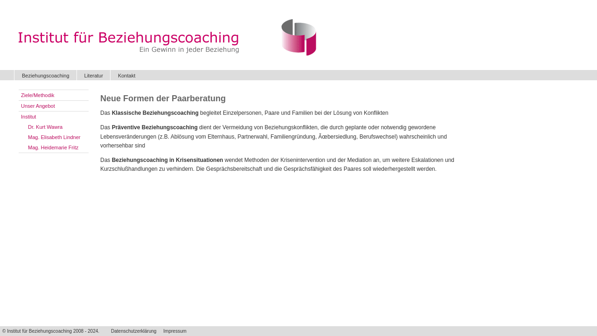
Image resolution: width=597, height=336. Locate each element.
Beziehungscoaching (45, 75)
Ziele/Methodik (38, 95)
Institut (28, 116)
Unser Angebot (38, 106)
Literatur (93, 75)
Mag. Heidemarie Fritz (53, 147)
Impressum (174, 331)
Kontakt (126, 75)
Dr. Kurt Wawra (45, 127)
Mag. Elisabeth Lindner (54, 137)
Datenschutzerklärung (133, 331)
